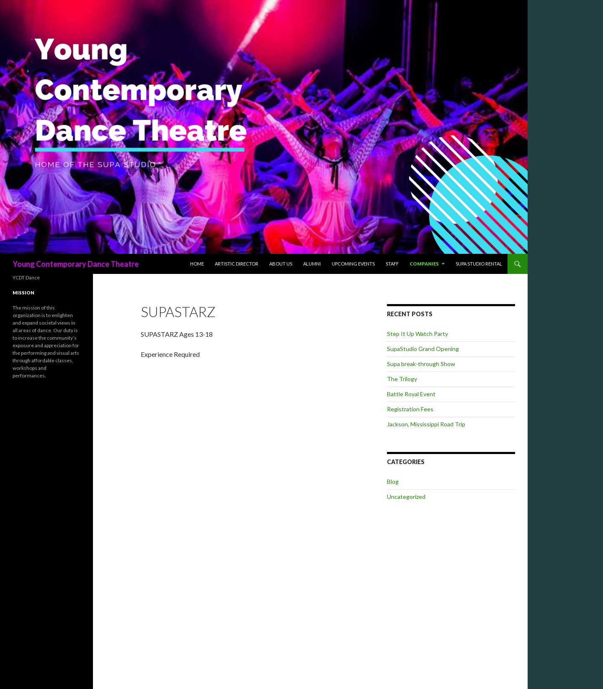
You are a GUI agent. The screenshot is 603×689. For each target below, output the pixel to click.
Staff (392, 263)
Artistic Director (236, 263)
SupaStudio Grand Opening (423, 348)
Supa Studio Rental (479, 263)
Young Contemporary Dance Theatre (76, 263)
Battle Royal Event (411, 393)
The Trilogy (402, 378)
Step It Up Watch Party (417, 333)
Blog (393, 481)
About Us (280, 263)
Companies (424, 263)
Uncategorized (406, 496)
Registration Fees (410, 409)
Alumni (312, 263)
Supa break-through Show (421, 363)
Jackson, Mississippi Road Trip (426, 424)
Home (197, 263)
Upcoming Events (353, 263)
